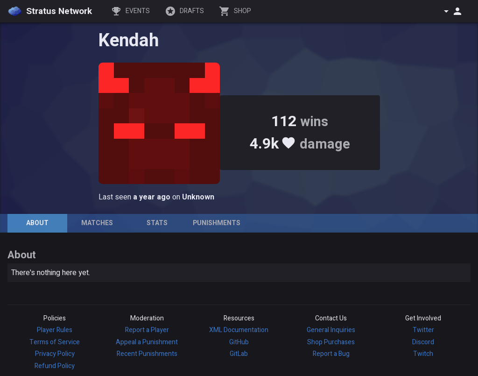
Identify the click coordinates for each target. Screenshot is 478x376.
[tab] (37, 223)
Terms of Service (54, 342)
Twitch (423, 354)
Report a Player (147, 330)
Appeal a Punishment (147, 342)
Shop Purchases (331, 342)
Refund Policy (55, 366)
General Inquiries (331, 330)
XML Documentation (238, 330)
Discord (423, 342)
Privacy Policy (55, 354)
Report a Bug (331, 354)
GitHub (239, 342)
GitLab (239, 354)
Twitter (423, 330)
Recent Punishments (147, 354)
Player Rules (54, 330)
